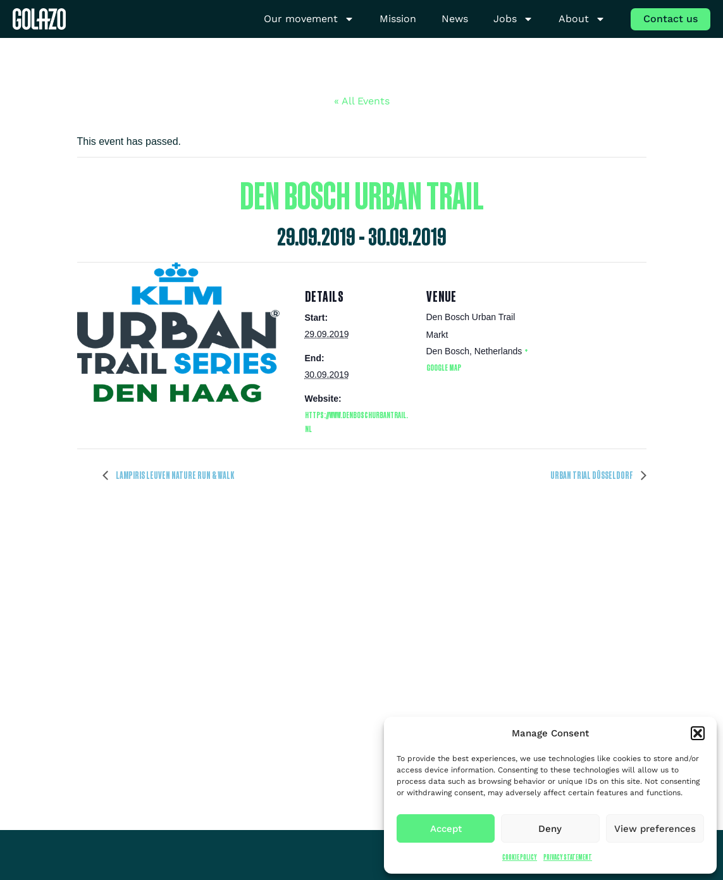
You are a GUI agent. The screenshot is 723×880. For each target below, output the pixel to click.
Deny (550, 828)
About (582, 19)
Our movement (309, 19)
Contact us (670, 19)
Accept (446, 828)
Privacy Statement (567, 857)
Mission (398, 19)
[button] (697, 733)
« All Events (362, 101)
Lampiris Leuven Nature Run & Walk (174, 475)
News (455, 19)
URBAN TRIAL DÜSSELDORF (592, 475)
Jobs (513, 19)
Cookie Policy (519, 857)
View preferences (655, 828)
